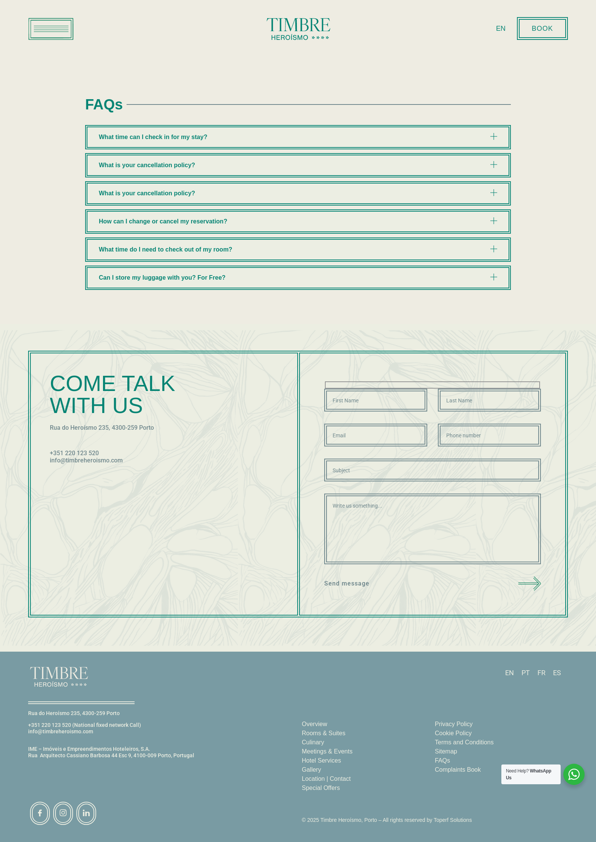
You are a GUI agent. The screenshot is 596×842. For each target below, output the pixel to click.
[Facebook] (40, 813)
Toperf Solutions (453, 820)
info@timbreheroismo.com (86, 460)
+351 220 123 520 (74, 453)
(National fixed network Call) (106, 725)
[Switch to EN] (509, 673)
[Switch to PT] (526, 673)
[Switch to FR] (541, 673)
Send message (432, 583)
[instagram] (63, 813)
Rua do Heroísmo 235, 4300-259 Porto (102, 427)
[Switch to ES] (557, 673)
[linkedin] (86, 813)
